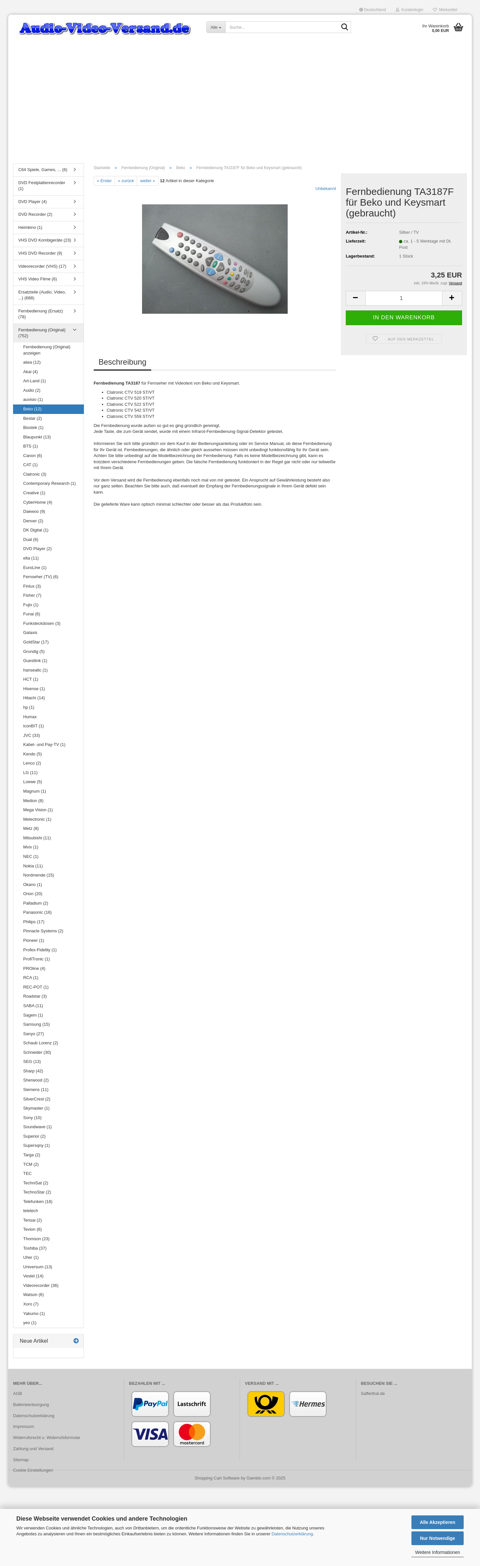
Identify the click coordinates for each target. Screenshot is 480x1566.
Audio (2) (31, 390)
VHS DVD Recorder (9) (40, 253)
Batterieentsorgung (31, 1404)
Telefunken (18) (38, 1201)
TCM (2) (31, 1164)
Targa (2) (31, 1154)
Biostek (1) (33, 427)
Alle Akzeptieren (437, 1522)
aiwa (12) (31, 362)
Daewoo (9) (34, 511)
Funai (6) (31, 613)
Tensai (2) (32, 1220)
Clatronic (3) (34, 474)
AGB (17, 1393)
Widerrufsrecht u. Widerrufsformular (46, 1437)
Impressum (23, 1426)
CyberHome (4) (37, 502)
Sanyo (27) (33, 1033)
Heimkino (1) (30, 227)
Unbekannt (325, 188)
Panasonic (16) (37, 912)
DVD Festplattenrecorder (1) (41, 185)
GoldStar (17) (36, 642)
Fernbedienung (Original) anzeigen (47, 350)
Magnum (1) (34, 791)
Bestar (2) (32, 418)
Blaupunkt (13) (37, 437)
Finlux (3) (32, 586)
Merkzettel (445, 10)
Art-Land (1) (34, 380)
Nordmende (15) (38, 875)
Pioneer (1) (33, 940)
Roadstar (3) (35, 996)
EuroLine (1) (35, 567)
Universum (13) (37, 1266)
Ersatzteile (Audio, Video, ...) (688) (42, 295)
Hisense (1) (34, 688)
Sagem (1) (33, 1015)
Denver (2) (33, 520)
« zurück (126, 180)
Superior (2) (34, 1136)
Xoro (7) (31, 1304)
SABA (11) (33, 1005)
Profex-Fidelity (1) (40, 949)
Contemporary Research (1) (49, 483)
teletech (30, 1210)
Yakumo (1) (34, 1313)
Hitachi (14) (34, 697)
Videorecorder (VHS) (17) (42, 266)
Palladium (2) (35, 903)
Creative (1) (34, 492)
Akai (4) (30, 371)
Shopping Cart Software (217, 1478)
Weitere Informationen (437, 1552)
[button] (372, 10)
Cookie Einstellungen (33, 1470)
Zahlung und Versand (33, 1448)
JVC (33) (31, 735)
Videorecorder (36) (40, 1285)
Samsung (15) (36, 1024)
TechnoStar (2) (37, 1192)
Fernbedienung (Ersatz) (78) (40, 314)
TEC (27, 1173)
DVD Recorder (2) (35, 214)
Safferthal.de (373, 1393)
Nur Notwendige (437, 1538)
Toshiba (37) (35, 1248)
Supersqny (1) (36, 1145)
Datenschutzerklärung (292, 1533)
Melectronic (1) (37, 819)
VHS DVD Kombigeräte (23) (44, 240)
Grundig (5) (34, 651)
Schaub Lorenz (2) (40, 1042)
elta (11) (31, 558)
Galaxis (30, 632)
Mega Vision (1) (38, 809)
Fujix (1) (31, 604)
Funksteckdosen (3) (41, 623)
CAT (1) (30, 464)
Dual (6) (30, 539)
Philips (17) (33, 921)
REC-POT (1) (36, 987)
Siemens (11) (35, 1089)
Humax (30, 716)
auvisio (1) (33, 399)
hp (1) (28, 707)
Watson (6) (33, 1294)
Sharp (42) (33, 1070)
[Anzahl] (403, 298)
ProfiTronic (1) (36, 959)
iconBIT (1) (33, 725)
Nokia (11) (33, 865)
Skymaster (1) (36, 1108)
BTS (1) (30, 446)
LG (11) (30, 772)
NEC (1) (31, 856)
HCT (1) (30, 679)
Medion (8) (33, 800)
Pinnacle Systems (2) (43, 930)
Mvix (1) (30, 847)
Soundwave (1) (37, 1126)
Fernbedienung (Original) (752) (42, 333)
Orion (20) (32, 893)
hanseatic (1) (35, 670)
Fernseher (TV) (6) (40, 576)
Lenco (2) (32, 763)
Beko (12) (32, 408)
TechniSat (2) (35, 1182)
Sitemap (21, 1459)
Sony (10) (32, 1117)
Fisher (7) (32, 595)
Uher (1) (31, 1257)
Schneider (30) (37, 1052)
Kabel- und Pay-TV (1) (44, 744)
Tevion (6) (32, 1229)
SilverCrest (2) (36, 1099)
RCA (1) (30, 977)
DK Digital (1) (35, 530)
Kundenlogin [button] (409, 10)
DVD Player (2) (37, 548)
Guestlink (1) (35, 660)
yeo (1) (29, 1322)
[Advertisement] (240, 109)
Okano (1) (32, 884)
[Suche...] (215, 27)
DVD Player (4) (32, 201)
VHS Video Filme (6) (37, 279)
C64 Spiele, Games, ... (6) (42, 169)
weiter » (147, 180)
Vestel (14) (33, 1275)
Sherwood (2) (36, 1080)
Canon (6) (32, 455)
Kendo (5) (32, 753)
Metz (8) (31, 828)
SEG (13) (32, 1061)
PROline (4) (34, 968)
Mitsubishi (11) (37, 837)
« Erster (104, 180)
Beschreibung (123, 361)
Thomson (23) (36, 1238)
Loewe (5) (32, 781)
